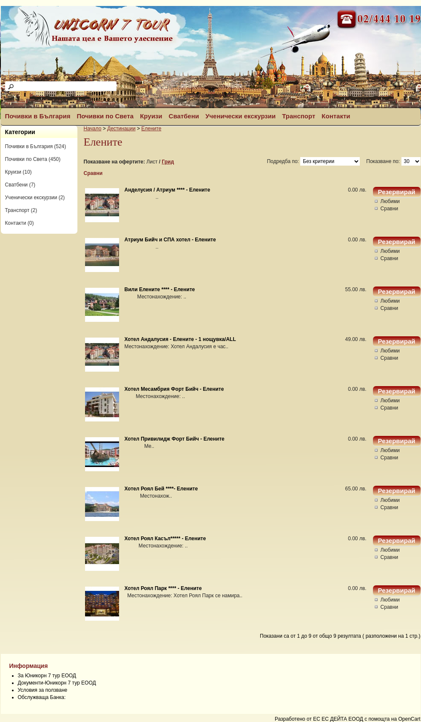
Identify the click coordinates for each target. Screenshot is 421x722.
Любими (390, 201)
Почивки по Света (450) (33, 159)
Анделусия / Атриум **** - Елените (167, 190)
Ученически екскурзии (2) (35, 198)
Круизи (151, 116)
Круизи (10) (18, 172)
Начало (93, 129)
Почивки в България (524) (35, 146)
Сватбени (184, 116)
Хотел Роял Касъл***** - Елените (165, 539)
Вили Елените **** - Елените (160, 289)
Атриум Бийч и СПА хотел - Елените (170, 240)
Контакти (335, 116)
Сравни (93, 173)
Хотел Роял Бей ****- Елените (161, 489)
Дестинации (121, 129)
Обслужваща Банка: (42, 697)
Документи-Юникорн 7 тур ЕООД (57, 683)
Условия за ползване (43, 690)
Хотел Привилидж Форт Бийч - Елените (175, 439)
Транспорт (298, 116)
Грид (168, 162)
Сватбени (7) (20, 185)
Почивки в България (38, 116)
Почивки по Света (105, 116)
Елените (151, 129)
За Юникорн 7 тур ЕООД (47, 676)
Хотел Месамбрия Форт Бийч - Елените (174, 389)
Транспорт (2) (21, 210)
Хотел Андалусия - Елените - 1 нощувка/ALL (180, 339)
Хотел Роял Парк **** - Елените (163, 588)
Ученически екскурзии (240, 116)
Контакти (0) (19, 223)
